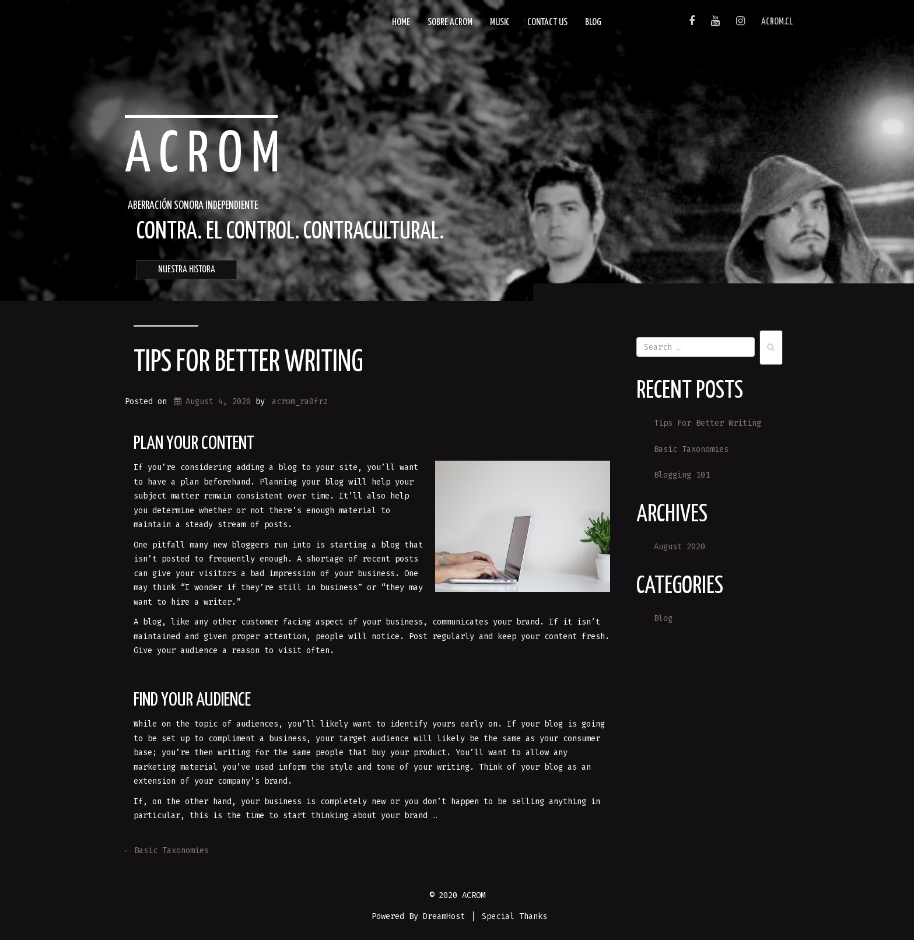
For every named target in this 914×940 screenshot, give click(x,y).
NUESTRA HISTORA (186, 269)
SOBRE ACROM (450, 22)
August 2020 (679, 547)
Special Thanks (514, 916)
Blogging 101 (682, 475)
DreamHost (444, 916)
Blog (593, 22)
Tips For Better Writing (248, 363)
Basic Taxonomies (167, 850)
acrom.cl (777, 22)
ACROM (207, 155)
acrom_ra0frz (300, 401)
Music (500, 22)
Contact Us (547, 22)
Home (401, 22)
